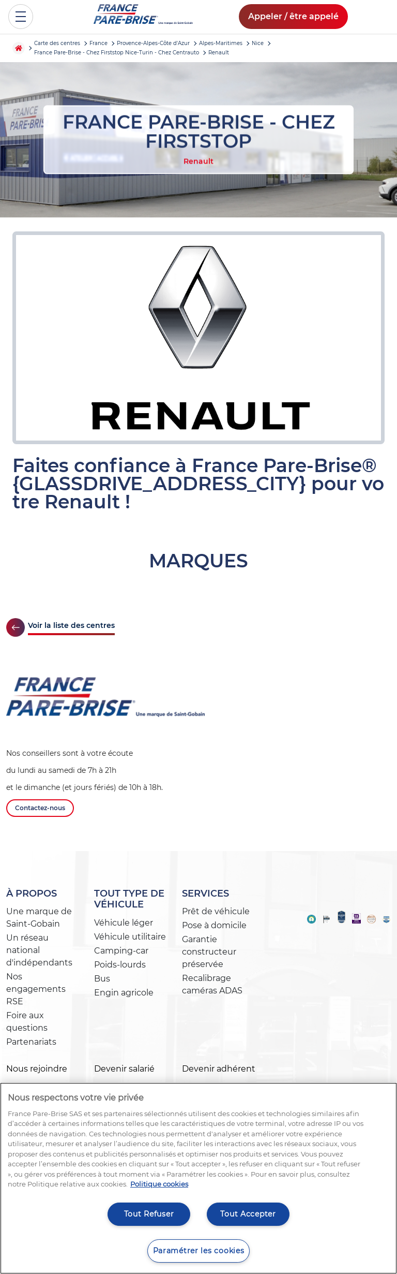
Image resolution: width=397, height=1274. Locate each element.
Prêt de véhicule (216, 911)
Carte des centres (57, 43)
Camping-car (121, 951)
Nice (258, 43)
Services (205, 893)
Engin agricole (124, 993)
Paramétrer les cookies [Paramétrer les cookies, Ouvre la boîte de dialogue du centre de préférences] (199, 1250)
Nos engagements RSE (36, 989)
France (98, 43)
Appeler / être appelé (293, 16)
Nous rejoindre (36, 1069)
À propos (31, 893)
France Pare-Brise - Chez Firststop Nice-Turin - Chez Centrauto (116, 52)
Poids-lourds (120, 965)
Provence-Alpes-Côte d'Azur (153, 43)
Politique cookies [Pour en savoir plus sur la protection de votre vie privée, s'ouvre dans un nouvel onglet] (159, 1184)
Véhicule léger (123, 923)
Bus (102, 979)
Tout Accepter (248, 1214)
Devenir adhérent (218, 1069)
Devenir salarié (124, 1069)
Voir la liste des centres (71, 625)
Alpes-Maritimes (220, 43)
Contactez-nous (40, 808)
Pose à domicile (214, 925)
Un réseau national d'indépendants (39, 950)
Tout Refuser (149, 1214)
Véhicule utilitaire (130, 937)
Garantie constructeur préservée (209, 951)
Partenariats (31, 1042)
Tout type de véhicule (129, 899)
